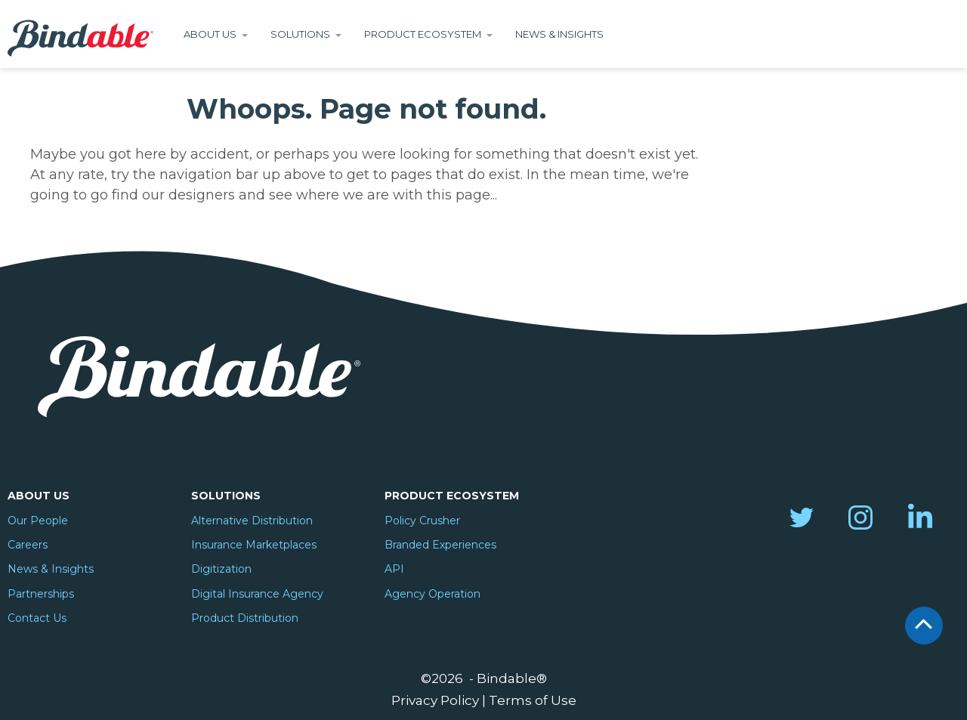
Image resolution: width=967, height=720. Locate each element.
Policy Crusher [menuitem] (422, 520)
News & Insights (559, 34)
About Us (210, 34)
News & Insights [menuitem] (51, 569)
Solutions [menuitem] (226, 495)
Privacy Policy (435, 700)
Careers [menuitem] (28, 545)
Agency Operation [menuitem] (432, 594)
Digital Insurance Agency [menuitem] (257, 594)
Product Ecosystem (422, 34)
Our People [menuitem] (38, 520)
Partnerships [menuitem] (41, 594)
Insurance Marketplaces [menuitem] (254, 545)
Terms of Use (532, 700)
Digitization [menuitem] (221, 569)
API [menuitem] (394, 569)
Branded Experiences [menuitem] (440, 545)
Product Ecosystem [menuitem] (452, 495)
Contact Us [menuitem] (37, 618)
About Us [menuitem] (39, 495)
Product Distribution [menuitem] (244, 618)
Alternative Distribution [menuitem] (252, 520)
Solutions (300, 34)
